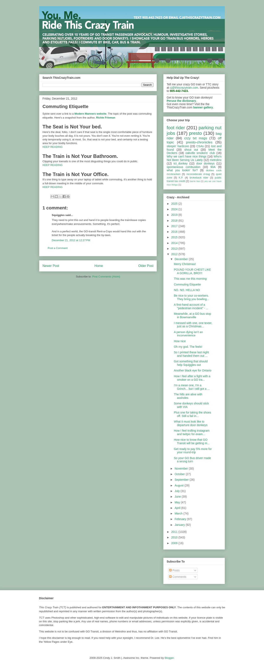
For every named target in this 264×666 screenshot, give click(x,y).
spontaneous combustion (183, 167)
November (181, 468)
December (181, 259)
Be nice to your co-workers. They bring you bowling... (191, 297)
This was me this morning (190, 278)
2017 (174, 226)
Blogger (169, 657)
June (178, 496)
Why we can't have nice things (186, 156)
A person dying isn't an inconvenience (188, 333)
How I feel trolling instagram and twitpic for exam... (192, 432)
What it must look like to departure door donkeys (190, 423)
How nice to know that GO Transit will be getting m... (192, 441)
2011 (174, 531)
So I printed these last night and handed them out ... (191, 354)
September (181, 479)
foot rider (176, 127)
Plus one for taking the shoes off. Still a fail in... (192, 414)
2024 (174, 209)
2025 (174, 203)
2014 (174, 243)
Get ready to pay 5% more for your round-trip (193, 450)
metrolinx (216, 160)
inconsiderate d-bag (198, 174)
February (180, 519)
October (180, 474)
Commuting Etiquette (187, 284)
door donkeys (205, 163)
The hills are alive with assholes (188, 396)
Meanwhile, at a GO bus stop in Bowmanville (192, 315)
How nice (180, 341)
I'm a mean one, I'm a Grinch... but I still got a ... (192, 387)
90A (213, 167)
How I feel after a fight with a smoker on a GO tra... (192, 378)
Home (98, 266)
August (179, 485)
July (177, 491)
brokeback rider (199, 177)
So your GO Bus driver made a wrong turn (192, 459)
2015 (174, 237)
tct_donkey (181, 163)
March (178, 513)
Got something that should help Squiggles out (190, 363)
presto (195, 133)
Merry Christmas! (185, 264)
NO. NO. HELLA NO (187, 290)
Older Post (145, 266)
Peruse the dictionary (181, 100)
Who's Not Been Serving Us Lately (194, 158)
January (180, 524)
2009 (174, 543)
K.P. (181, 177)
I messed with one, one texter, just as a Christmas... (193, 324)
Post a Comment (58, 248)
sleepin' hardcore (178, 146)
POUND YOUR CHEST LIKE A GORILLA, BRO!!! (192, 271)
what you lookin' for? (182, 170)
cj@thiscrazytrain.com (184, 87)
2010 (174, 537)
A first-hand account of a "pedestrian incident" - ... (191, 306)
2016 (174, 231)
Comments (177, 576)
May (177, 502)
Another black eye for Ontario (192, 370)
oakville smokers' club (200, 153)
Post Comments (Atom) (106, 276)
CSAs (200, 146)
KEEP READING (52, 146)
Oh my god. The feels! (188, 346)
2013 (174, 248)
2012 (174, 254)
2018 (174, 220)
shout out (191, 149)
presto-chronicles (199, 142)
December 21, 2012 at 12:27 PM (71, 240)
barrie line (195, 181)
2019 (174, 214)
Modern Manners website (90, 113)
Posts (174, 570)
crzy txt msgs (195, 138)
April (177, 508)
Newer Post (50, 266)
